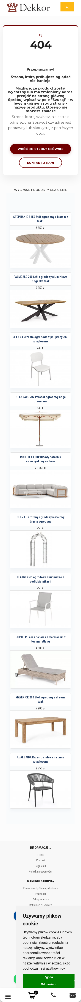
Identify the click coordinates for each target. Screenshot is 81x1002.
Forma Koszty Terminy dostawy (40, 888)
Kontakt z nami (40, 162)
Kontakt (40, 860)
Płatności (40, 893)
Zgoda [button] (48, 977)
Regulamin (40, 866)
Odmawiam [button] (48, 984)
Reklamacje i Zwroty (40, 905)
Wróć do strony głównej (41, 149)
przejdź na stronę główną (40, 96)
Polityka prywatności (40, 871)
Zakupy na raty (40, 899)
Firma (41, 854)
